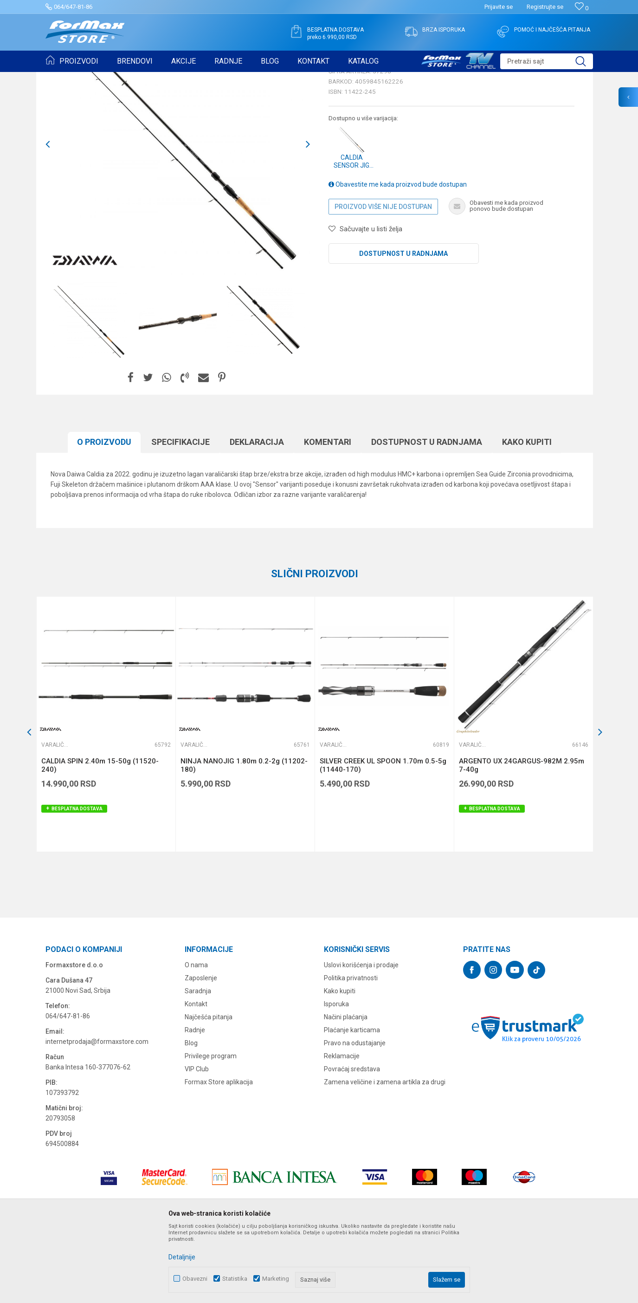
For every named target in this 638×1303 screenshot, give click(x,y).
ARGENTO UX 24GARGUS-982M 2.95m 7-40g (521, 837)
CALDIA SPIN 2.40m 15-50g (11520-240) (100, 837)
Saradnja (198, 1063)
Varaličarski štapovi (171, 78)
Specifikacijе (180, 514)
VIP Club (197, 1141)
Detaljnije (181, 1257)
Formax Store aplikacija (219, 1154)
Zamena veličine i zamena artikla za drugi (384, 1154)
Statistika (234, 1278)
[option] (89, 392)
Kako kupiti (527, 514)
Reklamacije (342, 1128)
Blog (191, 1115)
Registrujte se (545, 6)
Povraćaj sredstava (352, 1141)
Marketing (275, 1278)
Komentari (327, 514)
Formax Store (62, 78)
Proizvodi (98, 78)
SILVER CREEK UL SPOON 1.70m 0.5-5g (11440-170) (383, 837)
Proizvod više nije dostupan (383, 278)
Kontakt (196, 1076)
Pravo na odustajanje (355, 1115)
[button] (546, 61)
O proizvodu (104, 514)
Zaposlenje (201, 1050)
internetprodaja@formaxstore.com (96, 1113)
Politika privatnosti (351, 1050)
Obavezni (194, 1278)
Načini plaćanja (345, 1089)
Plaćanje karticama (352, 1102)
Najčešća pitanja (208, 1089)
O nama (196, 1037)
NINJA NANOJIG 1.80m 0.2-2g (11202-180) (244, 837)
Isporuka (336, 1076)
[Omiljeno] (581, 8)
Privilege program (211, 1128)
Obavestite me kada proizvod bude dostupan (398, 256)
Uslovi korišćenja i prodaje (361, 1037)
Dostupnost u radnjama (403, 325)
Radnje (195, 1102)
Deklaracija (257, 514)
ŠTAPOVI (128, 78)
